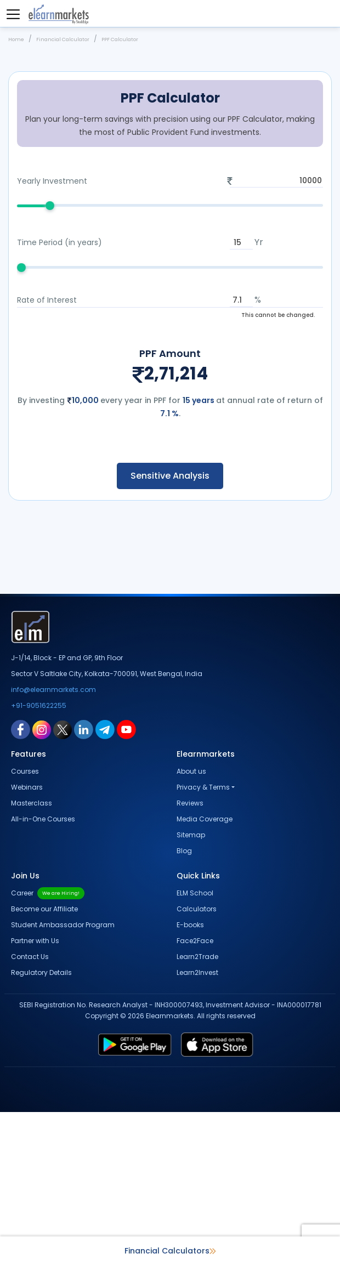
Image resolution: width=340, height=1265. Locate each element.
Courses (25, 924)
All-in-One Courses (43, 972)
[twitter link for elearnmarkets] (62, 882)
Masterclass (31, 956)
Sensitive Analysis (170, 628)
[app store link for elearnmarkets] (251, 1197)
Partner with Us (35, 1093)
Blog (184, 1003)
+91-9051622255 (38, 858)
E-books (190, 1077)
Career (47, 1046)
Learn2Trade (197, 1109)
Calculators (197, 1062)
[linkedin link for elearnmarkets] (83, 882)
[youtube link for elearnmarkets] (126, 882)
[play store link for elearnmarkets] (101, 1197)
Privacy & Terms (203, 940)
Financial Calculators (170, 1250)
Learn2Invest (197, 1125)
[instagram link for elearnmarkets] (41, 882)
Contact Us (30, 1109)
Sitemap (191, 987)
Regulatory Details (41, 1125)
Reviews (190, 956)
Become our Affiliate (44, 1062)
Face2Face (195, 1093)
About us (191, 924)
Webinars (27, 940)
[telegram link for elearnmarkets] (105, 882)
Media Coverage (205, 972)
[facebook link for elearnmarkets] (20, 882)
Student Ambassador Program (63, 1077)
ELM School (195, 1046)
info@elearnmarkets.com (53, 842)
